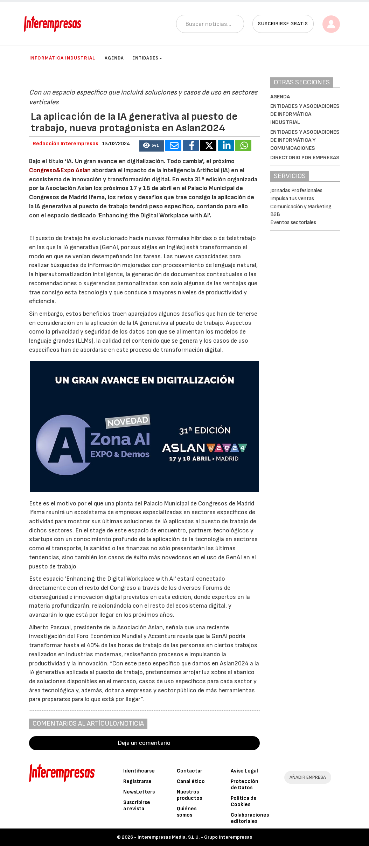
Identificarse (139, 771)
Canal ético (191, 781)
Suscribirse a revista (136, 805)
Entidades (147, 58)
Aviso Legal (244, 771)
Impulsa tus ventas (292, 198)
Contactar (189, 771)
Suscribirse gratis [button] (283, 24)
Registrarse (137, 781)
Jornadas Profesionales (296, 190)
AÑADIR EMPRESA (308, 777)
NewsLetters (139, 792)
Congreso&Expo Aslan (60, 170)
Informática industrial (62, 58)
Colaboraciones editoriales (250, 818)
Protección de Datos (244, 784)
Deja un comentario (144, 743)
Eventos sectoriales (293, 222)
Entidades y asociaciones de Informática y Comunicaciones (305, 140)
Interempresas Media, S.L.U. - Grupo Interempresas (195, 837)
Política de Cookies (244, 801)
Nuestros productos (189, 795)
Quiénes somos (186, 811)
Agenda (114, 58)
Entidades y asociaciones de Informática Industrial (305, 114)
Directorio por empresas (305, 157)
